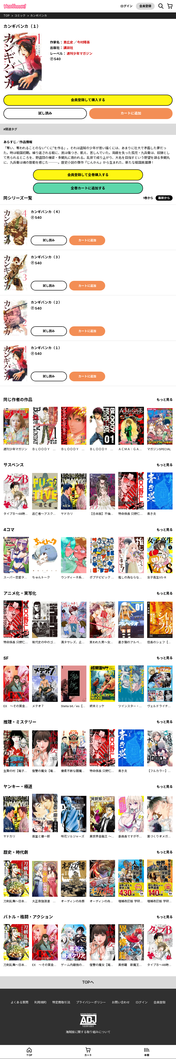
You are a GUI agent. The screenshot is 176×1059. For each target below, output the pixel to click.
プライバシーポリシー (91, 1002)
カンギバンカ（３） (46, 257)
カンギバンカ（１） (46, 348)
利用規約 (40, 1002)
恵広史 (68, 42)
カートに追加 (131, 113)
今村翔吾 (83, 42)
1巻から (148, 198)
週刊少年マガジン (79, 53)
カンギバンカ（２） (46, 302)
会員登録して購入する (88, 100)
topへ (88, 982)
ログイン (126, 6)
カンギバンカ (38, 15)
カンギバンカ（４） (46, 212)
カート (88, 1055)
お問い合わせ (121, 1002)
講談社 (68, 48)
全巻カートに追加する (88, 188)
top (6, 15)
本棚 (146, 1055)
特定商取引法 (61, 1002)
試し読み (45, 113)
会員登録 (145, 6)
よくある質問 (19, 1002)
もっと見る (165, 399)
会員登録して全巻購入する (88, 175)
